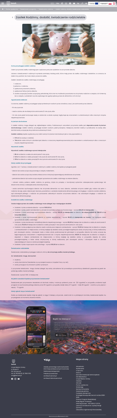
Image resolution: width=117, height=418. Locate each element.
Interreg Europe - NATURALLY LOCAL (88, 403)
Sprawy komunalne (82, 389)
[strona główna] (2, 9)
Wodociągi (79, 387)
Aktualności (80, 367)
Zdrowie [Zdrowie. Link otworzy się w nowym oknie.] (78, 383)
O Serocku (79, 371)
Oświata (78, 381)
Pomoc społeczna (12, 9)
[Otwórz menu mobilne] (2, 3)
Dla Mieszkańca (81, 377)
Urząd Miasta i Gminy (83, 379)
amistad (61, 416)
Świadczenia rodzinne (46, 9)
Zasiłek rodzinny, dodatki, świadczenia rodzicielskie (72, 9)
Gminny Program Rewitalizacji (86, 399)
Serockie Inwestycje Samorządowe (87, 375)
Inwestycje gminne (82, 391)
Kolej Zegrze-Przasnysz (84, 401)
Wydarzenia (80, 369)
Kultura (78, 373)
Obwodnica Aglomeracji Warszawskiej (88, 410)
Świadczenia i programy (28, 9)
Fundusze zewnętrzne (83, 393)
